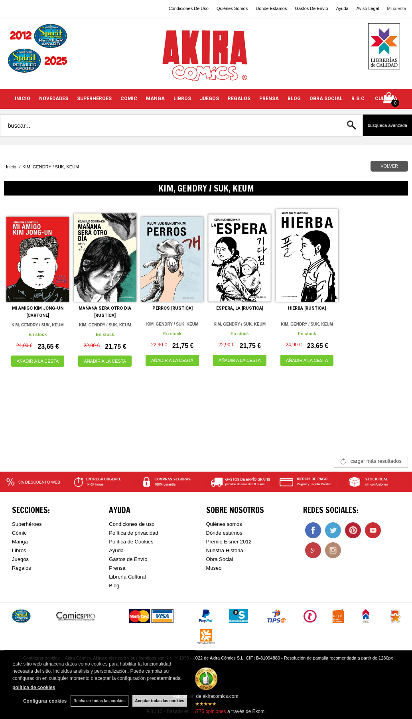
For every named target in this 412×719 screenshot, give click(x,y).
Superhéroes (26, 524)
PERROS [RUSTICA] (172, 308)
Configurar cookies (45, 701)
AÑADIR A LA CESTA (38, 361)
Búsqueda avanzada (387, 125)
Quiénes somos (224, 524)
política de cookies (33, 687)
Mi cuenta (396, 8)
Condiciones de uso (131, 524)
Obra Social (219, 559)
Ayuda (342, 8)
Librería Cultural (127, 577)
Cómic (19, 533)
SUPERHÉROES (94, 98)
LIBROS (182, 98)
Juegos (20, 559)
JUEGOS (209, 98)
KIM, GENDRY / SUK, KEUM (38, 325)
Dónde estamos (224, 533)
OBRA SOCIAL (326, 98)
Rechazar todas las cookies (99, 701)
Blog (114, 586)
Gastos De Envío (311, 8)
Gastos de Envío (128, 559)
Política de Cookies (131, 542)
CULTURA (386, 98)
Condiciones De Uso (189, 8)
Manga (20, 542)
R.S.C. (358, 98)
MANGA (155, 98)
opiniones (208, 711)
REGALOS (239, 98)
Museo (214, 568)
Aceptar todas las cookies (159, 701)
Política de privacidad (133, 533)
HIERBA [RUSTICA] (307, 308)
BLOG (294, 98)
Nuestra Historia (224, 550)
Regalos (21, 568)
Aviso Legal (368, 8)
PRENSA (269, 98)
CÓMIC (128, 98)
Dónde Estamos (271, 8)
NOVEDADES (53, 98)
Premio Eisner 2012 (229, 542)
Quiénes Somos (232, 8)
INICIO (22, 98)
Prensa (117, 568)
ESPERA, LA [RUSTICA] (239, 308)
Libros (19, 550)
